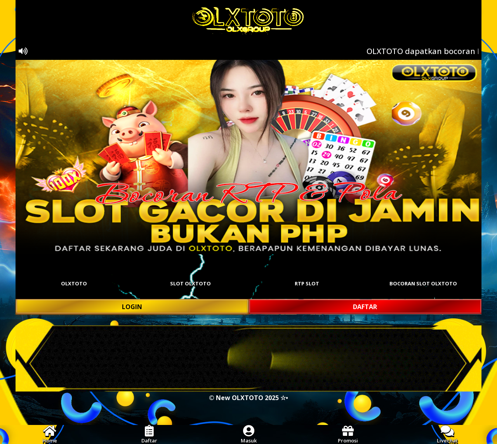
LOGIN (132, 306)
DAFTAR (365, 306)
